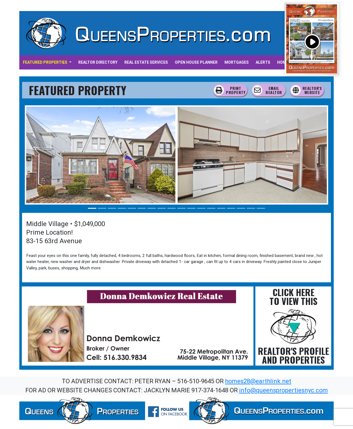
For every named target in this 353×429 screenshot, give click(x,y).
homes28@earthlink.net (258, 381)
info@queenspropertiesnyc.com (283, 390)
